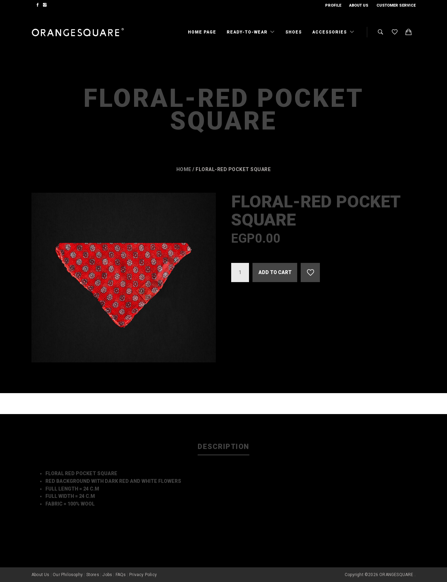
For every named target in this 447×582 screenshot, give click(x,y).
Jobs (107, 574)
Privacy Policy (143, 574)
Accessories (330, 32)
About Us (358, 5)
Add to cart (275, 272)
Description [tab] (223, 446)
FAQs (121, 574)
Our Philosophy (68, 574)
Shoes (293, 32)
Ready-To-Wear (248, 32)
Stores (92, 574)
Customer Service (396, 5)
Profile (333, 5)
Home (183, 169)
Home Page (202, 32)
